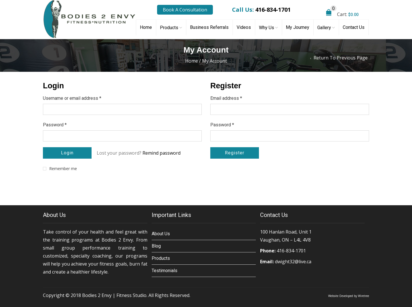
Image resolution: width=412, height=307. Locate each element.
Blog (156, 246)
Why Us (266, 27)
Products (169, 27)
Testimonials (164, 270)
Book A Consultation (185, 10)
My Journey (297, 27)
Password (55, 124)
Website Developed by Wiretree (348, 296)
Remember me (60, 168)
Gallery (324, 27)
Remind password (161, 153)
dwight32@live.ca (293, 261)
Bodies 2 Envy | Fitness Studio (114, 295)
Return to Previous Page (341, 58)
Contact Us (354, 27)
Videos (244, 27)
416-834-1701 (273, 9)
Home (146, 27)
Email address (226, 98)
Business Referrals (209, 27)
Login (67, 153)
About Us (161, 233)
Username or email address (72, 98)
